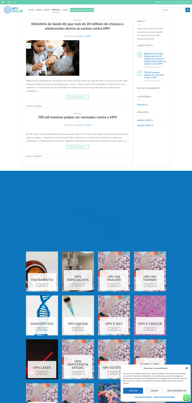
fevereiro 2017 (144, 125)
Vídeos (46, 10)
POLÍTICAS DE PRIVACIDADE (164, 397)
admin (88, 36)
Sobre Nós (168, 2)
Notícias (158, 2)
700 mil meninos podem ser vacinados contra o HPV (77, 117)
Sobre (39, 10)
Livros (65, 10)
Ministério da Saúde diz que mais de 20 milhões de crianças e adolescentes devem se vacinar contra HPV (155, 58)
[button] (186, 368)
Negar (154, 390)
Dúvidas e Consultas (182, 2)
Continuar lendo (77, 97)
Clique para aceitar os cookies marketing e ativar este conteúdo (96, 224)
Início (31, 10)
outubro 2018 (143, 120)
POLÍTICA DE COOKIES (143, 397)
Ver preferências (177, 390)
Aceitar (133, 390)
